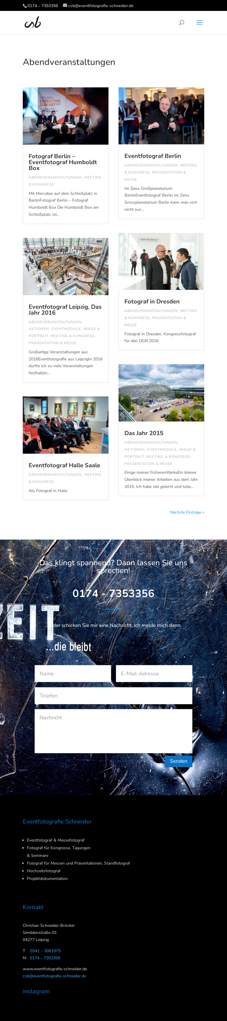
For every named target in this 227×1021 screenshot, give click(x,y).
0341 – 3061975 (45, 951)
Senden (178, 761)
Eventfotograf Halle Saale (64, 465)
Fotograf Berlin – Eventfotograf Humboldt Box (63, 162)
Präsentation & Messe (53, 343)
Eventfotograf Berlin (152, 156)
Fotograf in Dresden (152, 302)
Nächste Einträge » (187, 512)
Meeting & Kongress (72, 336)
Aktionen (39, 328)
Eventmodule (66, 328)
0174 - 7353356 (113, 594)
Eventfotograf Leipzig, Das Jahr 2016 (65, 310)
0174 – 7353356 (42, 6)
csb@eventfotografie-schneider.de (54, 976)
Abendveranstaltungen (55, 177)
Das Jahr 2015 (143, 433)
